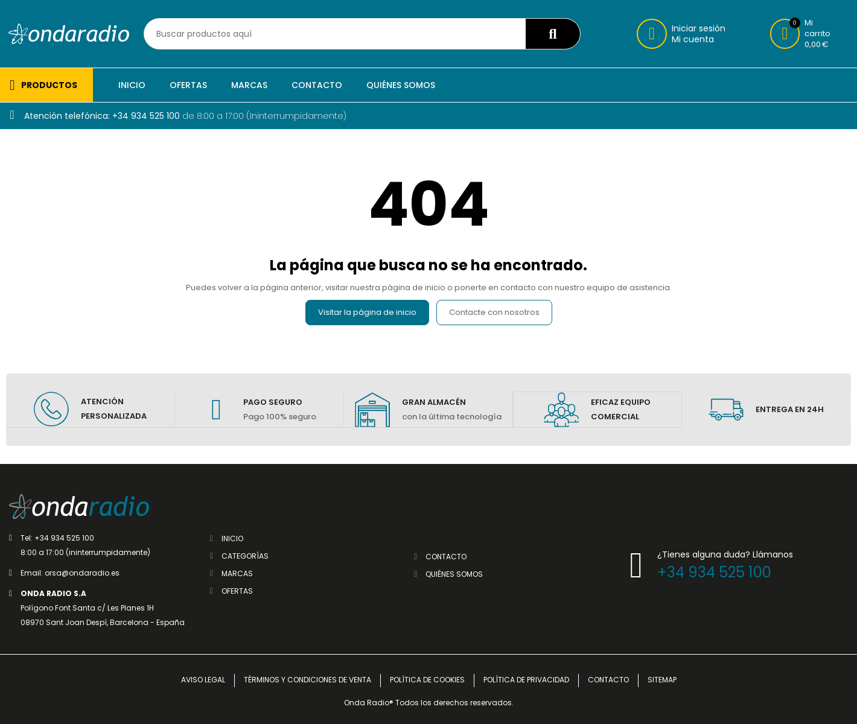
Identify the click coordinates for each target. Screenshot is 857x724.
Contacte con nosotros (494, 312)
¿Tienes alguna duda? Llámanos (725, 554)
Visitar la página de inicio (367, 312)
